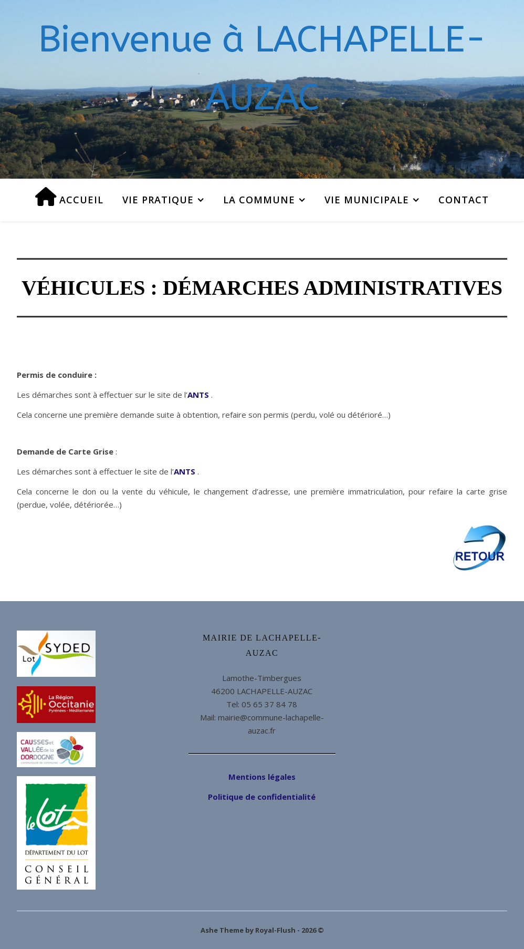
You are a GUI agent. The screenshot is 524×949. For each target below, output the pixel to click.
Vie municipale (366, 199)
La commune (259, 199)
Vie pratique (158, 199)
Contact (463, 199)
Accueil (69, 197)
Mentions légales (262, 776)
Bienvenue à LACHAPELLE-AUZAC (262, 68)
